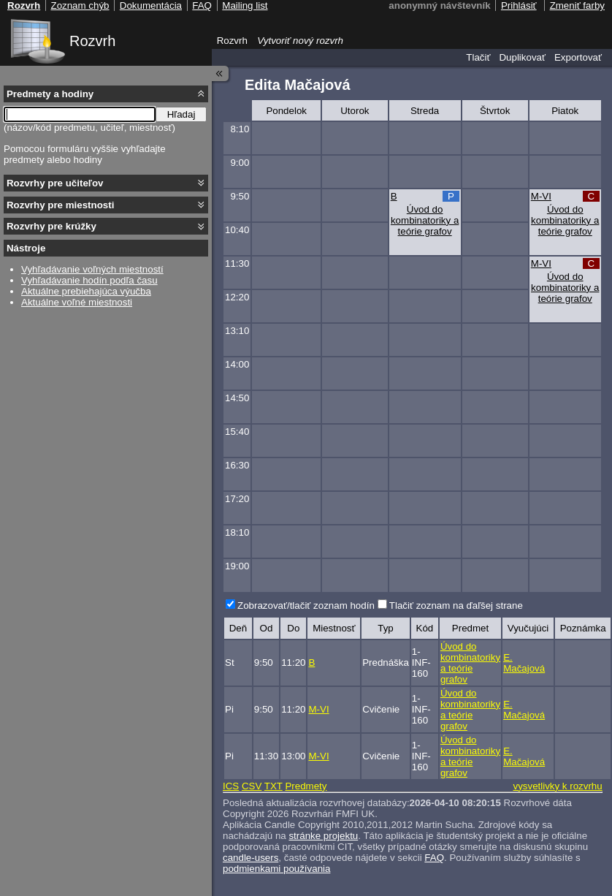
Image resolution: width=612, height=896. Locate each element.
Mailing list (244, 5)
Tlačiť (478, 57)
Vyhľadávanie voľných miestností (92, 269)
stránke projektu (323, 835)
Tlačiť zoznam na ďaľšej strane (456, 605)
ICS (231, 786)
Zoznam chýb (79, 5)
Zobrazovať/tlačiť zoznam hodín (306, 605)
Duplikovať (522, 57)
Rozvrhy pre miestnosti (60, 205)
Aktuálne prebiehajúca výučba (86, 291)
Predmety (305, 786)
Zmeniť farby (577, 5)
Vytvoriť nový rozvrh (300, 40)
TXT (273, 786)
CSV (251, 786)
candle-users (250, 857)
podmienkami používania (276, 868)
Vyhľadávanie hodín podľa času (89, 280)
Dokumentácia (151, 5)
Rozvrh (92, 41)
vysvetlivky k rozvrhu (557, 786)
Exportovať (578, 57)
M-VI (541, 196)
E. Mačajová (524, 663)
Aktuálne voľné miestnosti (76, 302)
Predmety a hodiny (50, 93)
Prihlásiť (519, 5)
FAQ (434, 857)
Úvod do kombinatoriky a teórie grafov (425, 220)
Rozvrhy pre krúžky (51, 226)
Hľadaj (181, 114)
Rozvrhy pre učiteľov (55, 183)
